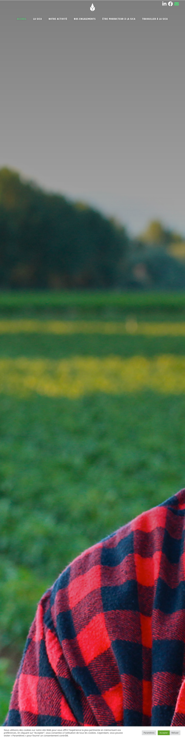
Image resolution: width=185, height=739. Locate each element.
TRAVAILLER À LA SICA (155, 19)
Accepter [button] (164, 732)
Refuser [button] (175, 732)
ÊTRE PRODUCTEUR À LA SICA (119, 19)
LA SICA (37, 19)
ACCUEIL (21, 19)
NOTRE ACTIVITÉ (58, 19)
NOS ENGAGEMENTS (85, 19)
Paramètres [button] (149, 732)
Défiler (177, 723)
